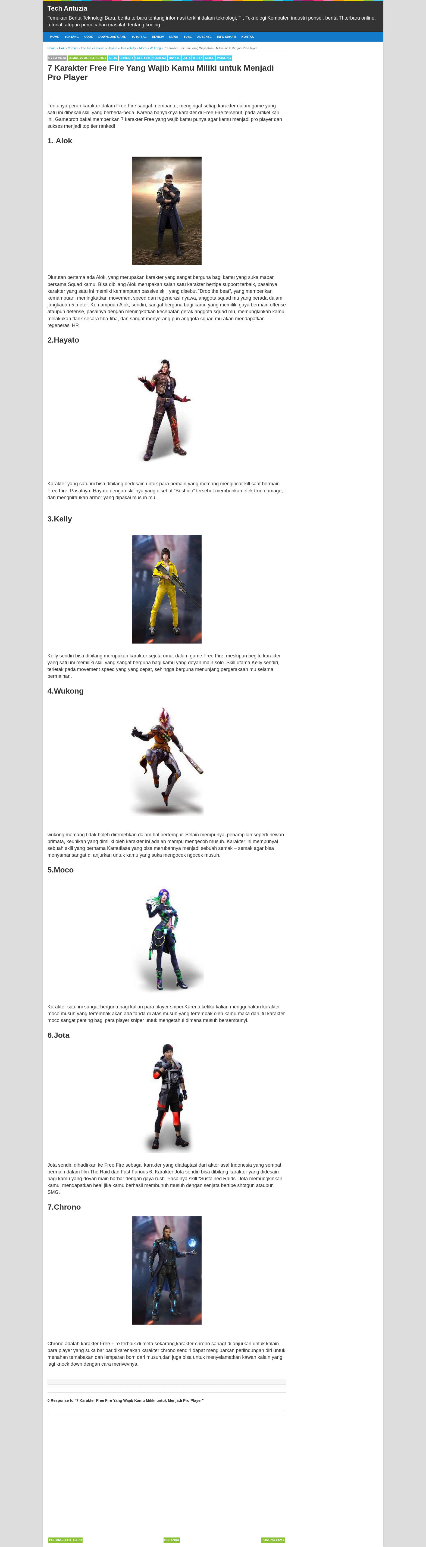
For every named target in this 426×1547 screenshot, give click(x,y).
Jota (187, 58)
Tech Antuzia (67, 8)
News (173, 36)
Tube (188, 36)
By (57, 58)
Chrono (126, 58)
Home (54, 36)
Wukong (224, 58)
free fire (143, 58)
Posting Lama (273, 1540)
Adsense (204, 36)
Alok (113, 58)
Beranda (171, 1540)
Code (88, 36)
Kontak (248, 36)
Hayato (174, 58)
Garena (159, 58)
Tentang (72, 36)
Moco (209, 58)
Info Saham (226, 36)
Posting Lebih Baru (65, 1540)
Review (158, 36)
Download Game (112, 36)
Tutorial (138, 36)
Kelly (198, 58)
